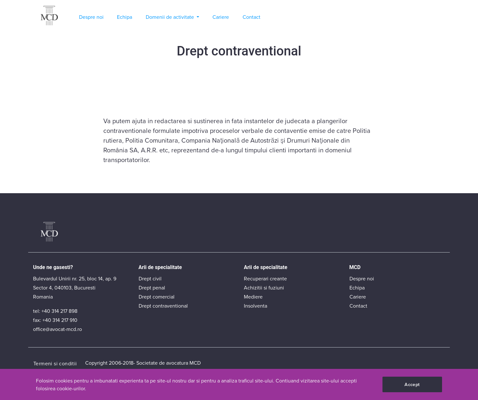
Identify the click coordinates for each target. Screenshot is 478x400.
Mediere (253, 296)
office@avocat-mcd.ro (57, 329)
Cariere (220, 16)
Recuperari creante (265, 278)
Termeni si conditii (55, 363)
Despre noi (91, 16)
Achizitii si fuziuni (264, 287)
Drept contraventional (163, 305)
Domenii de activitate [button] (170, 16)
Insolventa (255, 305)
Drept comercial (157, 296)
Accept (412, 384)
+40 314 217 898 (59, 310)
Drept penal (152, 287)
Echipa (124, 16)
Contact (251, 16)
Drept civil (150, 278)
